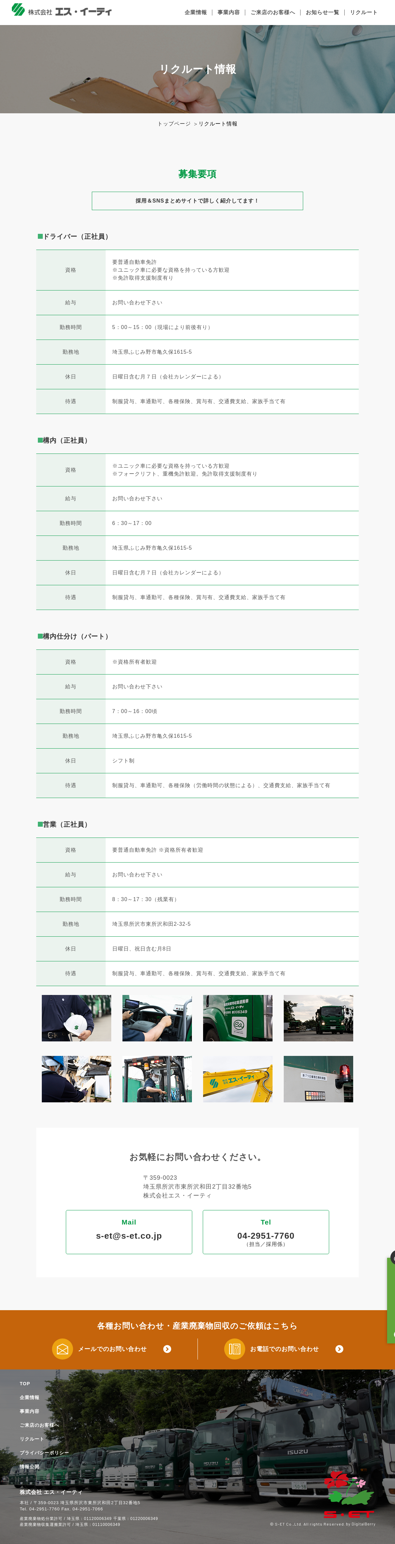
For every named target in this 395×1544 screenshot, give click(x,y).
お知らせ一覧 (322, 12)
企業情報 (196, 12)
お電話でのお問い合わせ (284, 1349)
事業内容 (229, 12)
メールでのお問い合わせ (112, 1349)
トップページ (174, 123)
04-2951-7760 (266, 1236)
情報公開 (30, 1466)
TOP (25, 1383)
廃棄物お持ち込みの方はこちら (381, 1285)
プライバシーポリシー (44, 1452)
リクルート (364, 12)
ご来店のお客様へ (272, 12)
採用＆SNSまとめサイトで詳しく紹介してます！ (197, 201)
